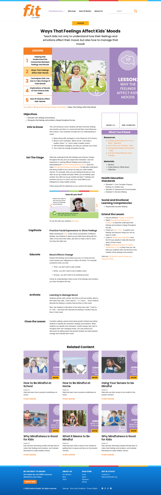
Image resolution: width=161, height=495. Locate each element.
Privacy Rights (92, 488)
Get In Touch (108, 471)
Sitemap (66, 488)
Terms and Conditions (78, 488)
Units (31, 107)
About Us (98, 11)
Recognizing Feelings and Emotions (67, 167)
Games (85, 479)
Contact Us (106, 474)
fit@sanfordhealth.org (109, 477)
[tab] (38, 61)
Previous (51, 204)
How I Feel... (118, 230)
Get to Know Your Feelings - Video (120, 145)
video (66, 234)
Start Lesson (30, 399)
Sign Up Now (30, 482)
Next (96, 204)
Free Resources (55, 11)
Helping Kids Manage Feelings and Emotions (51, 107)
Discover (72, 11)
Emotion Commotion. (126, 218)
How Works (85, 11)
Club (84, 482)
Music (84, 477)
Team (65, 479)
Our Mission (67, 474)
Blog (64, 477)
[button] (135, 11)
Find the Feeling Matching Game (74, 165)
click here (75, 221)
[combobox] (121, 11)
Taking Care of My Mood (121, 237)
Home (26, 107)
